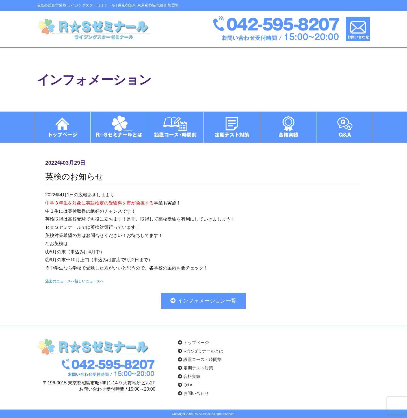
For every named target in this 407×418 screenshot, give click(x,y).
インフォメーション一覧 (203, 300)
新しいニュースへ (89, 281)
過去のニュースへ (60, 281)
